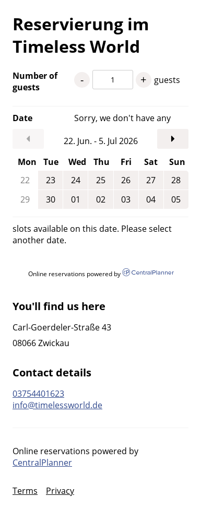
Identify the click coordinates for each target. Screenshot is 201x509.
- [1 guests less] (82, 80)
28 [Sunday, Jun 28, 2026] (176, 180)
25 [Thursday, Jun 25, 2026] (100, 180)
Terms (25, 490)
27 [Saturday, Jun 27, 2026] (151, 180)
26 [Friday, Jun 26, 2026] (126, 180)
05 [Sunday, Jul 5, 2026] (176, 199)
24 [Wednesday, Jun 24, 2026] (75, 180)
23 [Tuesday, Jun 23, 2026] (50, 180)
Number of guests (35, 81)
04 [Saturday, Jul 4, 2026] (151, 199)
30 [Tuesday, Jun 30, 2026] (50, 199)
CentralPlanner (42, 462)
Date (22, 118)
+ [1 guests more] (143, 80)
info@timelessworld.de (57, 405)
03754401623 (38, 393)
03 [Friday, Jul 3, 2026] (126, 199)
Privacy (60, 490)
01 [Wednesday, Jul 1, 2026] (75, 199)
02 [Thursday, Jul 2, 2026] (100, 199)
